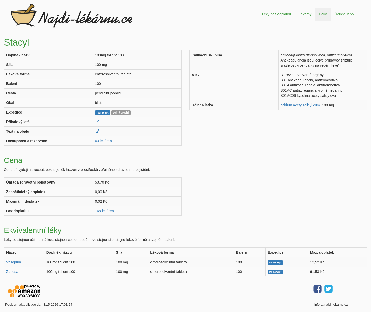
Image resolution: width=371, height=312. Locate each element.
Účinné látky (344, 14)
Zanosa (12, 272)
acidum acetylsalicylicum (300, 105)
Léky (323, 14)
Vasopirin (13, 262)
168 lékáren (104, 211)
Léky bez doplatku (276, 14)
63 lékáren (103, 141)
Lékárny (305, 14)
